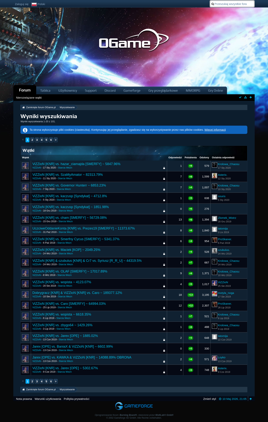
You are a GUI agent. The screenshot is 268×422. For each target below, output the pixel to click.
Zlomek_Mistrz (227, 217)
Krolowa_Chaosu (228, 164)
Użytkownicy (67, 90)
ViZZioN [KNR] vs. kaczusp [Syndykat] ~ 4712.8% (69, 196)
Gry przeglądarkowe (163, 90)
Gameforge (132, 90)
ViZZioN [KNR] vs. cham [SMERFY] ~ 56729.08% (69, 218)
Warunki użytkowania (48, 398)
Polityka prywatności (76, 398)
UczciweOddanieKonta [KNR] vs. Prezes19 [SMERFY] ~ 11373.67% (83, 228)
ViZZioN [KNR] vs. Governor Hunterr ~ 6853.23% (69, 185)
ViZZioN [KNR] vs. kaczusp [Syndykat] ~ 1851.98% (70, 207)
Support (91, 90)
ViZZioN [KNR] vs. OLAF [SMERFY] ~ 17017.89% (69, 271)
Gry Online (215, 90)
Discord (110, 90)
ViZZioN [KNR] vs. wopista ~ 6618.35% (61, 314)
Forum (25, 90)
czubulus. (224, 249)
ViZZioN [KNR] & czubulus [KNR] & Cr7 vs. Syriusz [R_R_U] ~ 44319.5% (87, 261)
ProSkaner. (225, 239)
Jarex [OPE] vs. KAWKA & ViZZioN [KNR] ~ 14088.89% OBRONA (81, 357)
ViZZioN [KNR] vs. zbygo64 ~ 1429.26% (62, 325)
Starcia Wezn (65, 167)
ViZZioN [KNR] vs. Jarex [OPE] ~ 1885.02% (65, 336)
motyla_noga (226, 292)
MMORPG (193, 90)
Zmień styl (209, 398)
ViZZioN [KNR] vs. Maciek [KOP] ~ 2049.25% (66, 250)
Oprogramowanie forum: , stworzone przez (134, 415)
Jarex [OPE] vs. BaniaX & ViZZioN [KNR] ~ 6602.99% (72, 346)
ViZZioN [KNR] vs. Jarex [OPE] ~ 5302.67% (65, 368)
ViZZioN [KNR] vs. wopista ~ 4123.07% (61, 282)
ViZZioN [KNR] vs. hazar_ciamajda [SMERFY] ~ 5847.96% (76, 164)
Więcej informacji (215, 129)
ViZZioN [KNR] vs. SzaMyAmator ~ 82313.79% (67, 175)
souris (221, 196)
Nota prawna (24, 398)
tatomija (223, 228)
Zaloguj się (22, 4)
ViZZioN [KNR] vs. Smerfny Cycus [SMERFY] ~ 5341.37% (75, 239)
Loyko (221, 357)
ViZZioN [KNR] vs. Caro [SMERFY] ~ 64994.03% (69, 304)
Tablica (45, 90)
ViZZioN (36, 167)
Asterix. (222, 174)
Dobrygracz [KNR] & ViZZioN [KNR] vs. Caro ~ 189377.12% (77, 293)
